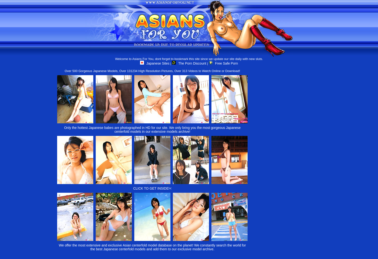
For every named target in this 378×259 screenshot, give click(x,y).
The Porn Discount (189, 63)
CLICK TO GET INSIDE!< (152, 188)
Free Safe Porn (223, 63)
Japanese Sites (154, 63)
